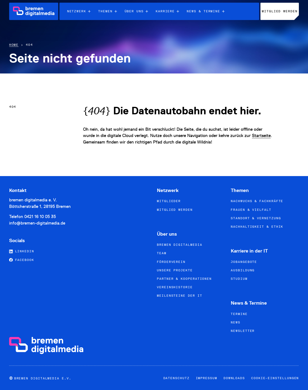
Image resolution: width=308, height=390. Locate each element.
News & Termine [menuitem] (206, 11)
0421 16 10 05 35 (40, 216)
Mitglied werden (175, 210)
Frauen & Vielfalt (251, 210)
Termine (239, 314)
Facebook (21, 260)
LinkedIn (21, 251)
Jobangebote (244, 262)
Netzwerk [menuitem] (78, 11)
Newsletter (243, 331)
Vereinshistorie (175, 287)
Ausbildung (243, 270)
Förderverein (171, 262)
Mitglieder (169, 201)
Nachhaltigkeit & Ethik (257, 226)
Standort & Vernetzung (256, 218)
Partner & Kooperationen (184, 279)
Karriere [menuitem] (167, 11)
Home (14, 45)
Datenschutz (176, 378)
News (235, 322)
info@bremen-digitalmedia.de (37, 223)
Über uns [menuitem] (136, 11)
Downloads (234, 378)
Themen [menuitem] (107, 11)
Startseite (261, 135)
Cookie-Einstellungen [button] (275, 378)
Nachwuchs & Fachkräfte (257, 201)
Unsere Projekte (175, 270)
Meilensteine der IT (179, 295)
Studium (239, 279)
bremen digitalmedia (179, 244)
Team (162, 253)
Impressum (206, 378)
